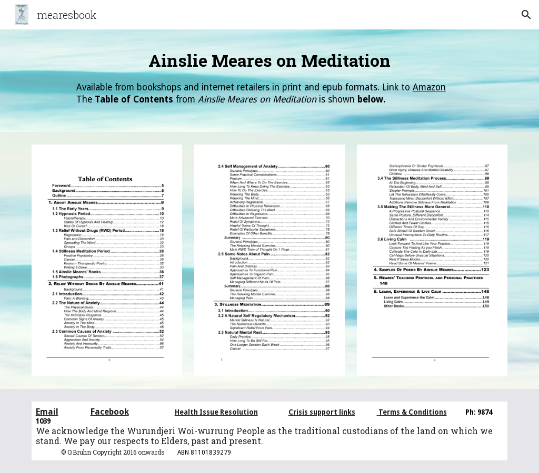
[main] (269, 80)
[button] (526, 14)
